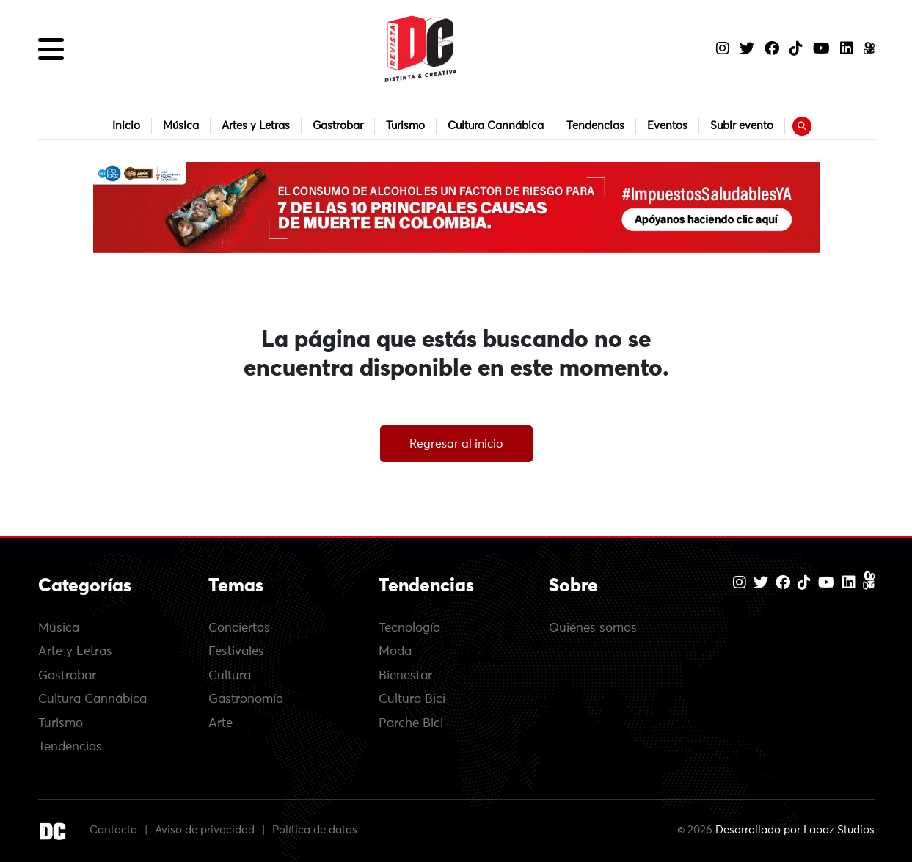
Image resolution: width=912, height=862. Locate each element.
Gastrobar (338, 125)
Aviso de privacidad (205, 830)
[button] (51, 49)
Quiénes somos (593, 628)
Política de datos (314, 830)
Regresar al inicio (456, 444)
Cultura (229, 676)
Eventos (667, 125)
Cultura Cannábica (496, 125)
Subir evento (741, 125)
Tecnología (409, 628)
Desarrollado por (795, 830)
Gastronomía (245, 699)
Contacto (113, 830)
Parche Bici (411, 723)
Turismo (405, 125)
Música (181, 125)
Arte (220, 723)
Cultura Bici (412, 699)
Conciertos (239, 628)
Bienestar (405, 676)
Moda (395, 652)
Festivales (236, 652)
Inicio (126, 125)
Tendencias (595, 125)
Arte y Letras (75, 652)
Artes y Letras (256, 125)
